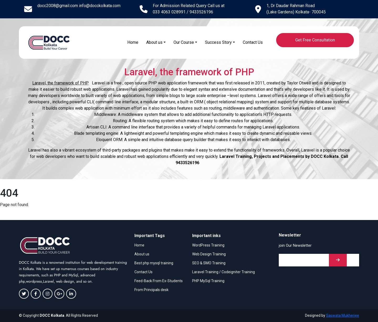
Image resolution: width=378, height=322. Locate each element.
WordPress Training (208, 245)
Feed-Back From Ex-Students (158, 281)
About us (154, 42)
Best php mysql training (153, 263)
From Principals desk (151, 290)
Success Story (218, 42)
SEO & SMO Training (208, 263)
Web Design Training (209, 254)
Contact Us (253, 42)
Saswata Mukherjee (342, 315)
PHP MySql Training (208, 281)
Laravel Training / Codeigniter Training (223, 272)
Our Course (184, 42)
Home (132, 42)
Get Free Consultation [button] (315, 39)
